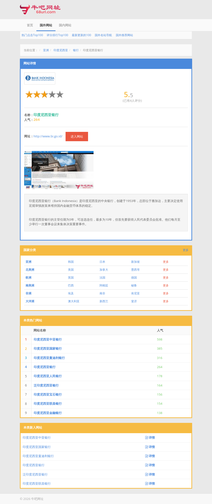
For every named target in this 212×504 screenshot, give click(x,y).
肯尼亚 (135, 293)
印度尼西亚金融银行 (48, 413)
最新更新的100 (81, 35)
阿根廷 (104, 285)
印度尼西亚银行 (45, 367)
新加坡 (135, 262)
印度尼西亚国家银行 (48, 348)
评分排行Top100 (57, 35)
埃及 (71, 293)
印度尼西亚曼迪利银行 (49, 358)
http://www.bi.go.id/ (47, 136)
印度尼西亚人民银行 (48, 376)
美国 (71, 270)
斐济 (134, 301)
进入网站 (77, 136)
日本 (102, 262)
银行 (76, 50)
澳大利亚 (73, 301)
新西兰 (104, 301)
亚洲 (46, 50)
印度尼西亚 (61, 50)
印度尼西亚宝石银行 (48, 394)
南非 (102, 293)
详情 (150, 437)
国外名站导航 (103, 35)
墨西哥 (135, 270)
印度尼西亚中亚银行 (48, 339)
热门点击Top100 (32, 35)
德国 (134, 277)
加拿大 (104, 270)
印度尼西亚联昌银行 (48, 403)
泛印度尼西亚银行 (46, 385)
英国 (71, 277)
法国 (102, 277)
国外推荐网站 (124, 35)
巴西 (71, 285)
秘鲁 (134, 285)
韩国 (71, 262)
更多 (186, 250)
